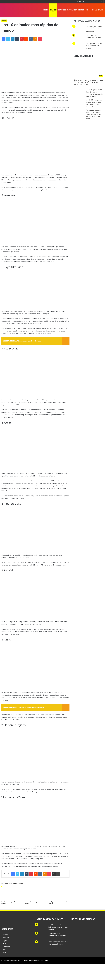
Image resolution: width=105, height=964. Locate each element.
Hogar (94, 10)
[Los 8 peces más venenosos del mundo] (59, 894)
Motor (81, 10)
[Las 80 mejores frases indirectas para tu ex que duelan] (79, 29)
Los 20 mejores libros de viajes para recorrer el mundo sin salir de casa (94, 93)
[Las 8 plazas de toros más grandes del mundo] (79, 46)
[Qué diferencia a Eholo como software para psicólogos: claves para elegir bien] (98, 933)
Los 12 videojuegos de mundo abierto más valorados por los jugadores (94, 103)
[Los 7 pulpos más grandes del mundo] (35, 894)
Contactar (47, 960)
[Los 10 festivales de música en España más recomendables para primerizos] (87, 940)
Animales (53, 10)
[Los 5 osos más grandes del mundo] (11, 894)
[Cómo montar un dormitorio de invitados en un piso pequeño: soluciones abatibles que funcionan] (87, 933)
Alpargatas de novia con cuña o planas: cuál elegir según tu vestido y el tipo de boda (93, 114)
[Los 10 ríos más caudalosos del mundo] (79, 37)
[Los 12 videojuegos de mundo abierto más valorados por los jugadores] (79, 102)
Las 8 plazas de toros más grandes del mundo (94, 46)
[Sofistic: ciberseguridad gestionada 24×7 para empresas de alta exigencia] (98, 940)
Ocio (88, 10)
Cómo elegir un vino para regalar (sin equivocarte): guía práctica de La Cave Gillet (88, 82)
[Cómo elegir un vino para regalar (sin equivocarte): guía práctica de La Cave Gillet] (89, 69)
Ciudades (62, 10)
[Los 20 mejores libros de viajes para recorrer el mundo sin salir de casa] (79, 92)
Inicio (45, 10)
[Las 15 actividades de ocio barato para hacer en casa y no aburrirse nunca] (76, 940)
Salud (100, 10)
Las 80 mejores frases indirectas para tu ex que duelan (94, 29)
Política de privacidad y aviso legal (33, 960)
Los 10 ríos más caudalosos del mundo (94, 36)
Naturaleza (72, 10)
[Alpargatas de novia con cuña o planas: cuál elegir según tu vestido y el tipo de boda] (79, 112)
